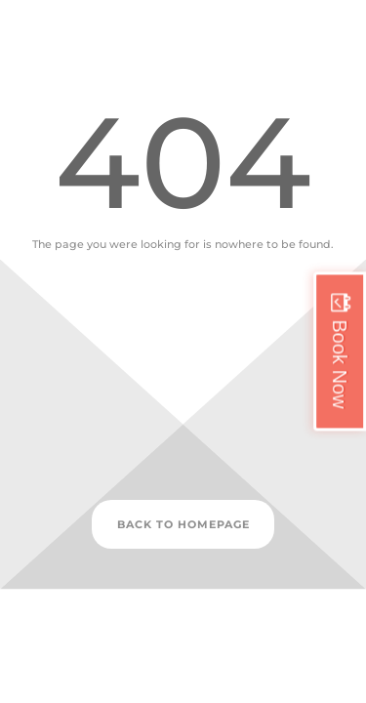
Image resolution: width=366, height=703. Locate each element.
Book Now (339, 363)
